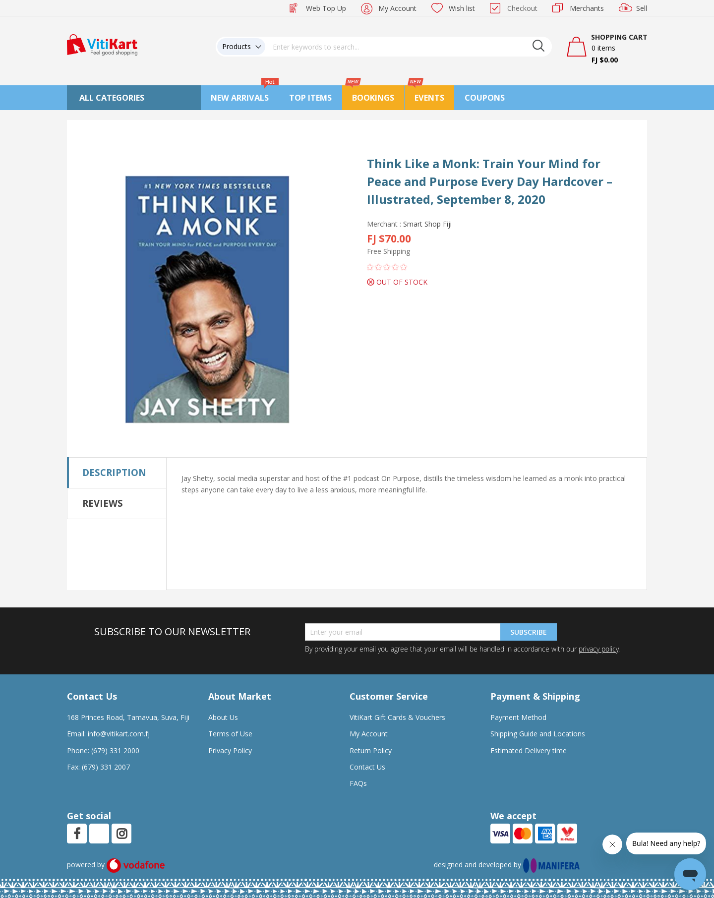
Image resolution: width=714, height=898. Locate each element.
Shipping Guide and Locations (537, 733)
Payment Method (518, 717)
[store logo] (102, 44)
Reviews (102, 503)
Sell (641, 8)
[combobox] (408, 47)
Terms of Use (230, 733)
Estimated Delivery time (528, 750)
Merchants (587, 8)
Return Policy (371, 750)
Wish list (462, 8)
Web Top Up (326, 8)
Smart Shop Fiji (427, 224)
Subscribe (528, 632)
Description (114, 472)
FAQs (358, 783)
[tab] (117, 472)
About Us (223, 717)
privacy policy (598, 649)
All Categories (111, 97)
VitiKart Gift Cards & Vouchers (397, 717)
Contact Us (367, 767)
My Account (397, 8)
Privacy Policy (230, 750)
